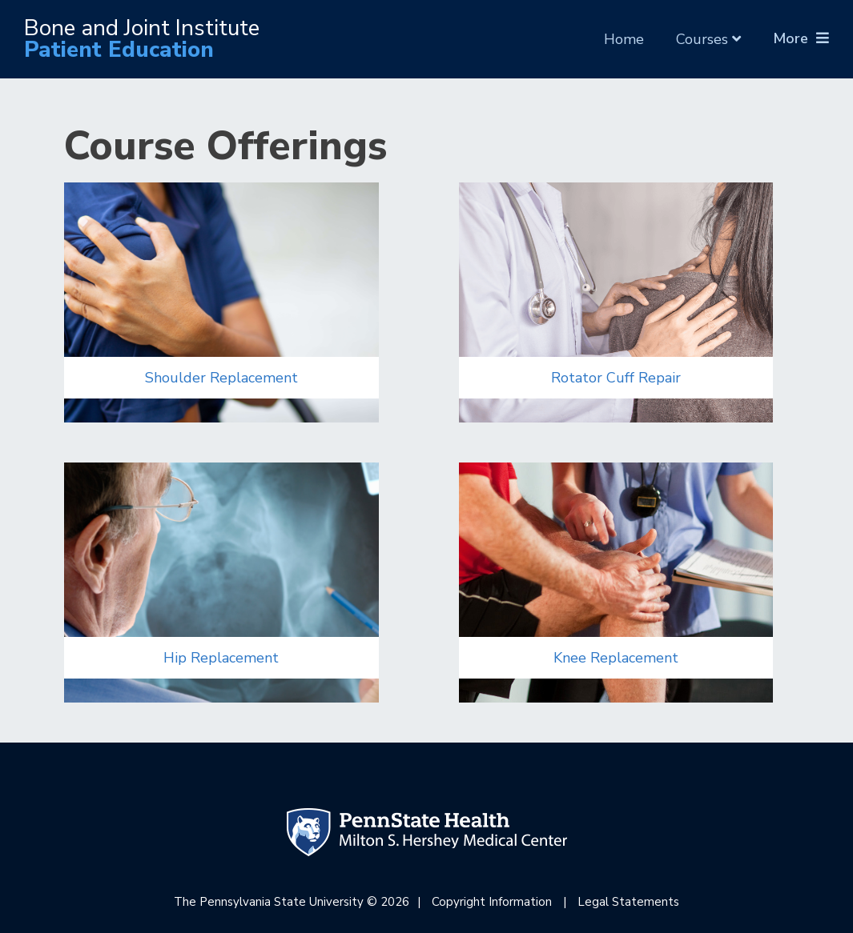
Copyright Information (492, 902)
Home (624, 38)
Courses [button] (708, 39)
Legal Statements (628, 902)
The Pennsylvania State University (269, 902)
